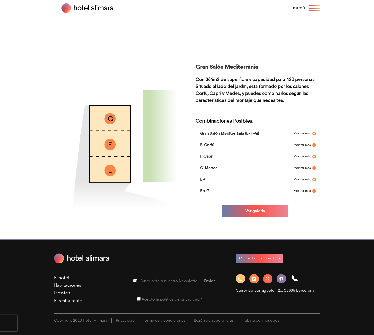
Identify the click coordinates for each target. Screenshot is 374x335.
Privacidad (125, 320)
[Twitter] (270, 278)
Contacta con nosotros (259, 258)
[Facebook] (283, 278)
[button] (296, 278)
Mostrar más (302, 133)
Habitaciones (67, 285)
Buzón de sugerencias (214, 320)
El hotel (61, 277)
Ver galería (255, 211)
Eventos (62, 292)
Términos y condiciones (164, 320)
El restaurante (68, 300)
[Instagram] (242, 278)
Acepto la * (172, 299)
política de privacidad (180, 299)
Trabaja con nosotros (260, 320)
